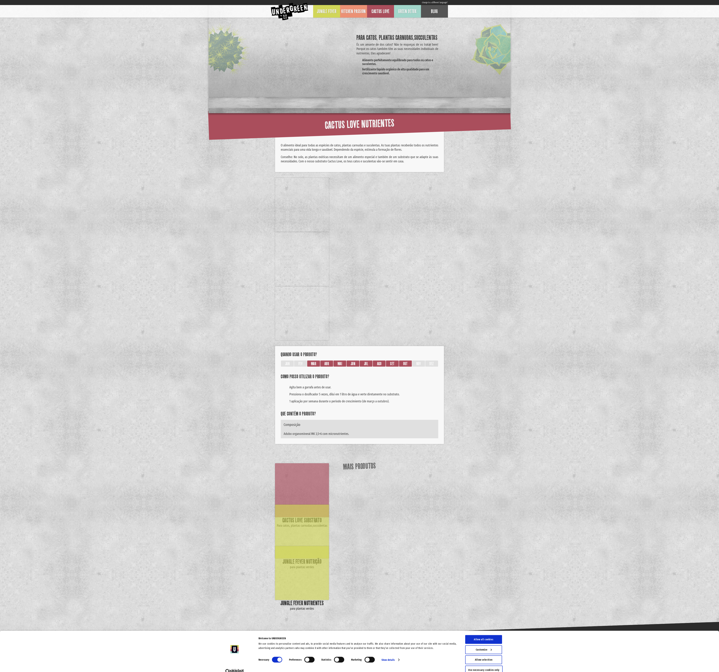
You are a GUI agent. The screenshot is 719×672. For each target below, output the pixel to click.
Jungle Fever (326, 11)
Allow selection (484, 653)
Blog (434, 11)
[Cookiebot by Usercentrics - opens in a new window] (234, 665)
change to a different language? (435, 2)
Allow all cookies (483, 632)
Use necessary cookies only (484, 663)
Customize (484, 643)
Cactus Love (381, 11)
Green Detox (407, 11)
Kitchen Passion (353, 11)
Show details (388, 653)
